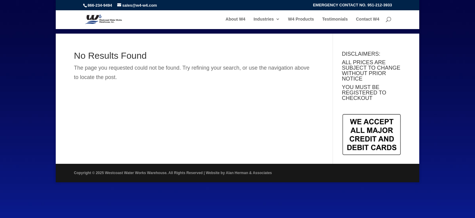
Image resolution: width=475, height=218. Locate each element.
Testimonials (335, 19)
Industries (264, 19)
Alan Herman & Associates (249, 173)
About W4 (235, 19)
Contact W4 (367, 19)
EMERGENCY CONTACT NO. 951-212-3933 (352, 5)
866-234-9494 (100, 5)
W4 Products (301, 19)
